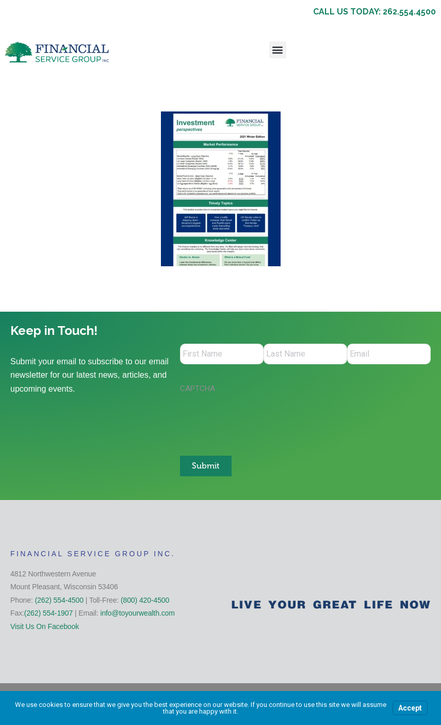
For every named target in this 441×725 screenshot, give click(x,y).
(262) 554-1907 (48, 613)
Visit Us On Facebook (44, 626)
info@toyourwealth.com (137, 613)
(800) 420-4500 (145, 600)
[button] (277, 49)
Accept (410, 708)
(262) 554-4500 (59, 600)
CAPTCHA (197, 388)
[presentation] (258, 419)
